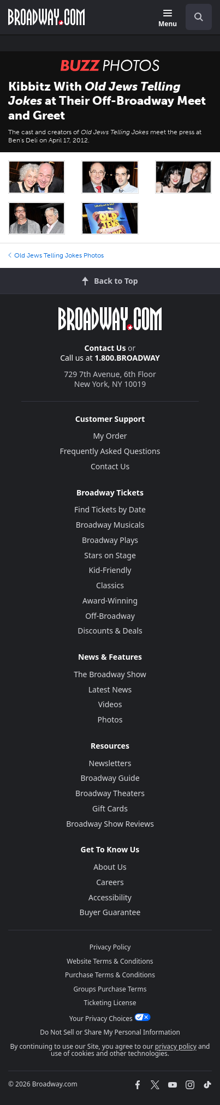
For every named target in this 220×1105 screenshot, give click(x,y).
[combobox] (194, 17)
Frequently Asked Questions (110, 451)
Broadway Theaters (110, 793)
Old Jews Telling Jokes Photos (56, 255)
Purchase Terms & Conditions (110, 974)
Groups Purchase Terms (110, 989)
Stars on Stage (110, 555)
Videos (110, 704)
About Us (109, 867)
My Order (110, 436)
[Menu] (167, 19)
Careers (109, 882)
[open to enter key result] (199, 17)
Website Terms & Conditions (110, 961)
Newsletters (110, 763)
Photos (110, 719)
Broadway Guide (109, 778)
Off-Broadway (110, 616)
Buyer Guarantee (110, 912)
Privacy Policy (110, 947)
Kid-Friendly (110, 570)
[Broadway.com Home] (46, 17)
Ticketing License (110, 1002)
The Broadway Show (110, 674)
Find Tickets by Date (110, 509)
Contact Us (105, 348)
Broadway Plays (110, 540)
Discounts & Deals (110, 630)
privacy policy (176, 1046)
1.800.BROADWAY (127, 358)
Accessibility (110, 897)
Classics (110, 585)
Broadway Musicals (110, 524)
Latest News (110, 689)
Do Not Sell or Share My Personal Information (110, 1032)
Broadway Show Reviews (110, 824)
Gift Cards (110, 808)
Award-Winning (110, 600)
